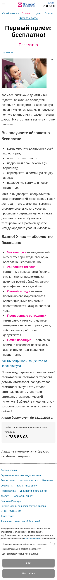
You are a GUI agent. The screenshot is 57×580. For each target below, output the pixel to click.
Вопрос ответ (8, 480)
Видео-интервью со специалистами (21, 475)
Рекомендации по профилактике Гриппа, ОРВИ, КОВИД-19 (24, 508)
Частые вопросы (29, 480)
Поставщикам (8, 491)
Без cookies (28, 573)
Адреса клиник (9, 470)
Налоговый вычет (23, 496)
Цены (38, 13)
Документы (7, 485)
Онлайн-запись (10, 13)
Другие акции (7, 52)
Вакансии (47, 480)
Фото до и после (28, 18)
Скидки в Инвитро (11, 501)
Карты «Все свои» (27, 485)
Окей (28, 563)
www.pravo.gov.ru (32, 539)
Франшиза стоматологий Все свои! (20, 521)
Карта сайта (7, 516)
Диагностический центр (33, 491)
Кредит (5, 496)
